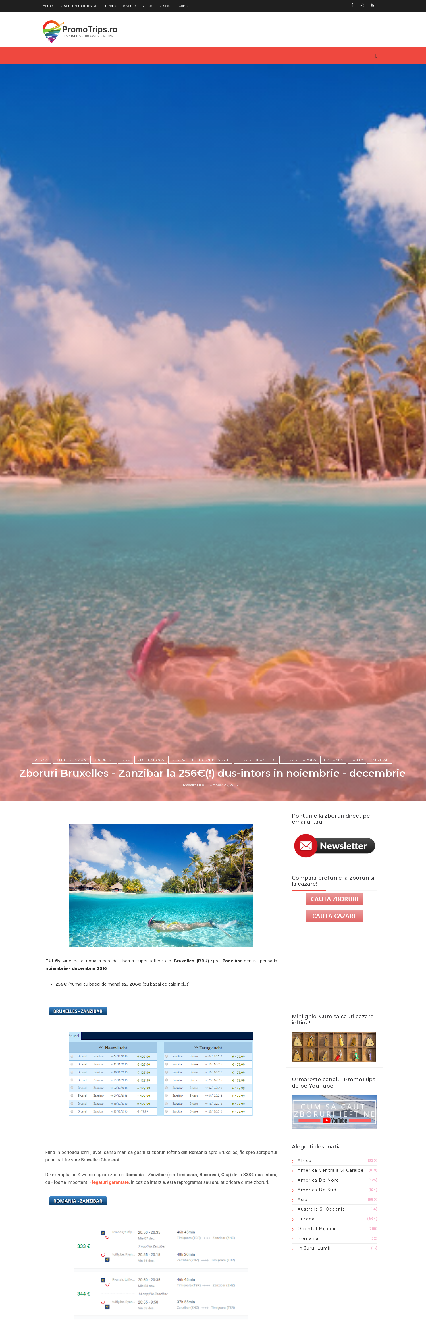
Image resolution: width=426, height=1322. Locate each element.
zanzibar (380, 814)
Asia (300, 1255)
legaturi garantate (127, 1238)
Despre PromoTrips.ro (81, 5)
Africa (42, 814)
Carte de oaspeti (159, 5)
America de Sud (314, 1245)
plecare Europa (300, 814)
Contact (187, 5)
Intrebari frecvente (122, 5)
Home (50, 5)
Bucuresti (104, 814)
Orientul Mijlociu (315, 1284)
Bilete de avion (71, 814)
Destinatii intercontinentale (201, 814)
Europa (303, 1275)
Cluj (126, 814)
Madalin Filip (194, 840)
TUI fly (357, 814)
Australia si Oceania (319, 1265)
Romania (306, 1294)
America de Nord (316, 1236)
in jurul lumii (311, 1304)
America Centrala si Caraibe (328, 1226)
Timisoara (334, 814)
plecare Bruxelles (256, 814)
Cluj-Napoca (151, 814)
